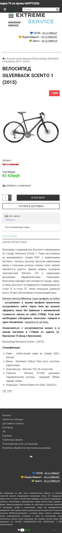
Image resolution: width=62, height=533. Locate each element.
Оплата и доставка (31, 206)
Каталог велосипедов (19, 58)
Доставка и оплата (12, 423)
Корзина (7, 435)
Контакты (7, 427)
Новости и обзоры (12, 419)
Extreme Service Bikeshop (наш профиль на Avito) (31, 298)
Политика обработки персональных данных (26, 447)
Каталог (6, 415)
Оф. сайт (7, 390)
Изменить (10, 220)
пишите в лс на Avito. (37, 322)
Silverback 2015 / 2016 (16, 61)
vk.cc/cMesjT (49, 33)
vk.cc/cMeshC (49, 37)
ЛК (4, 431)
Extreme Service (6, 524)
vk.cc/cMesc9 (49, 41)
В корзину (38, 197)
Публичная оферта (12, 439)
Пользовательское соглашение (20, 443)
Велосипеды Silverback (46, 58)
